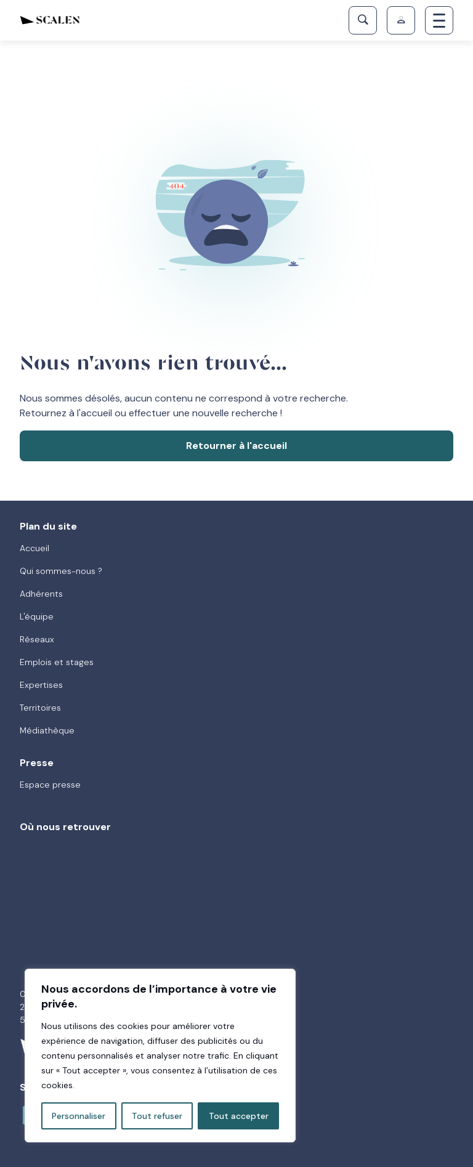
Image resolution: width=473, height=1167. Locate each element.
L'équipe (37, 616)
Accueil (34, 548)
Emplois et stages (57, 662)
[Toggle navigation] (439, 20)
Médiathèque (47, 730)
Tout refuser (157, 1115)
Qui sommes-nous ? (61, 570)
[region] (160, 1055)
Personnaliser (78, 1115)
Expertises (41, 684)
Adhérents (41, 593)
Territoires (40, 707)
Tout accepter (239, 1115)
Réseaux (37, 639)
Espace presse (50, 784)
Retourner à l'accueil (236, 445)
